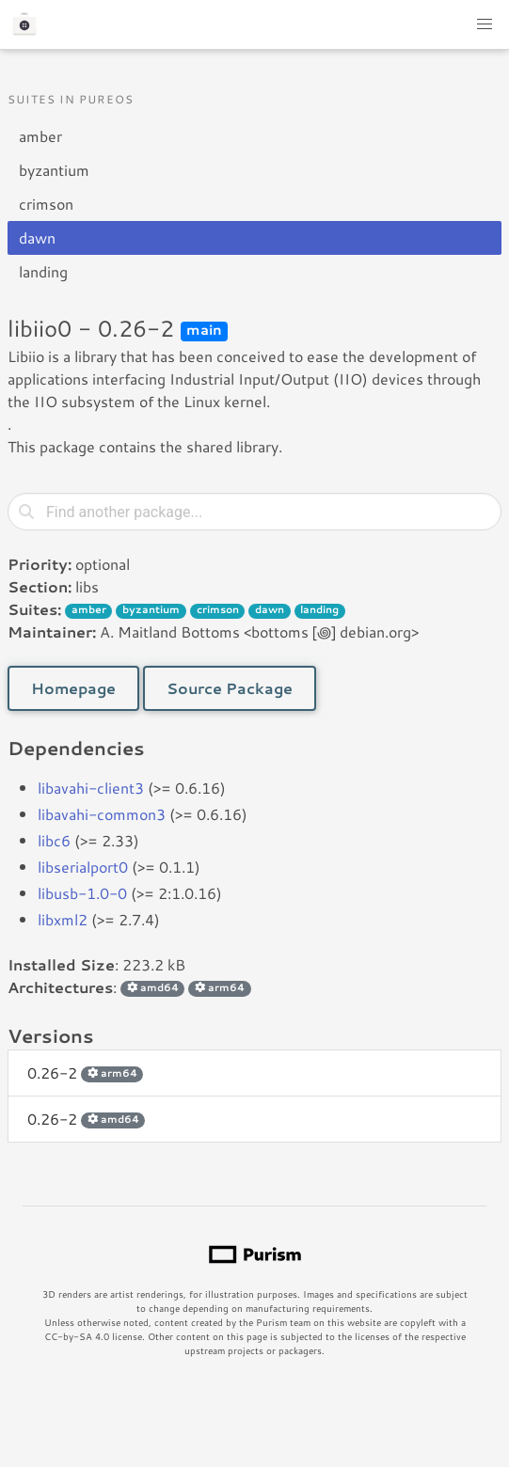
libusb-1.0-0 (82, 893)
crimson (46, 203)
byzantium (54, 170)
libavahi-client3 (91, 787)
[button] (484, 24)
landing (43, 271)
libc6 (54, 840)
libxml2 (62, 919)
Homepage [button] (73, 688)
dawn (37, 237)
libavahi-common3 (102, 814)
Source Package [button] (230, 688)
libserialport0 (83, 866)
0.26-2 (85, 1072)
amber (40, 136)
